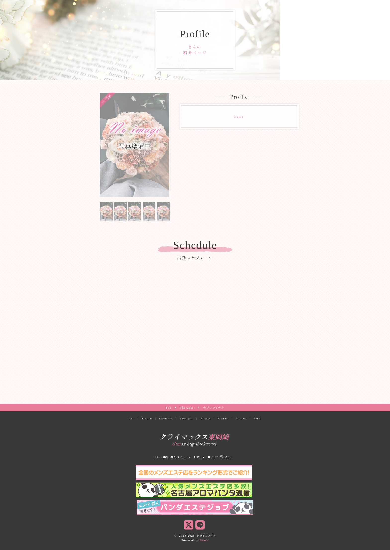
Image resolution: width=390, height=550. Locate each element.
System (147, 418)
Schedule (166, 418)
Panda (204, 540)
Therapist (186, 418)
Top (132, 418)
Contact (241, 418)
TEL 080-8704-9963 (172, 457)
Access (205, 418)
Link (257, 418)
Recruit (223, 418)
